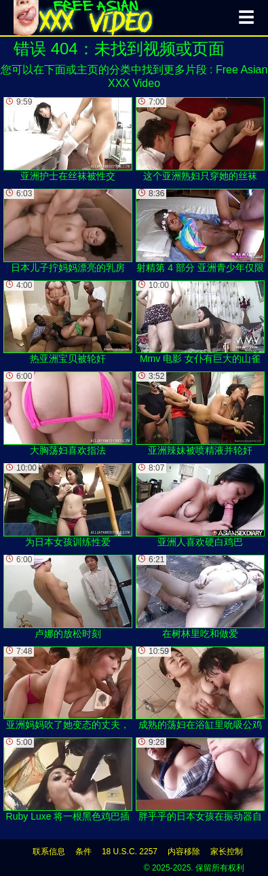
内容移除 (184, 851)
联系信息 (49, 851)
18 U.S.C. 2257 (129, 851)
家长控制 (226, 851)
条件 (83, 851)
